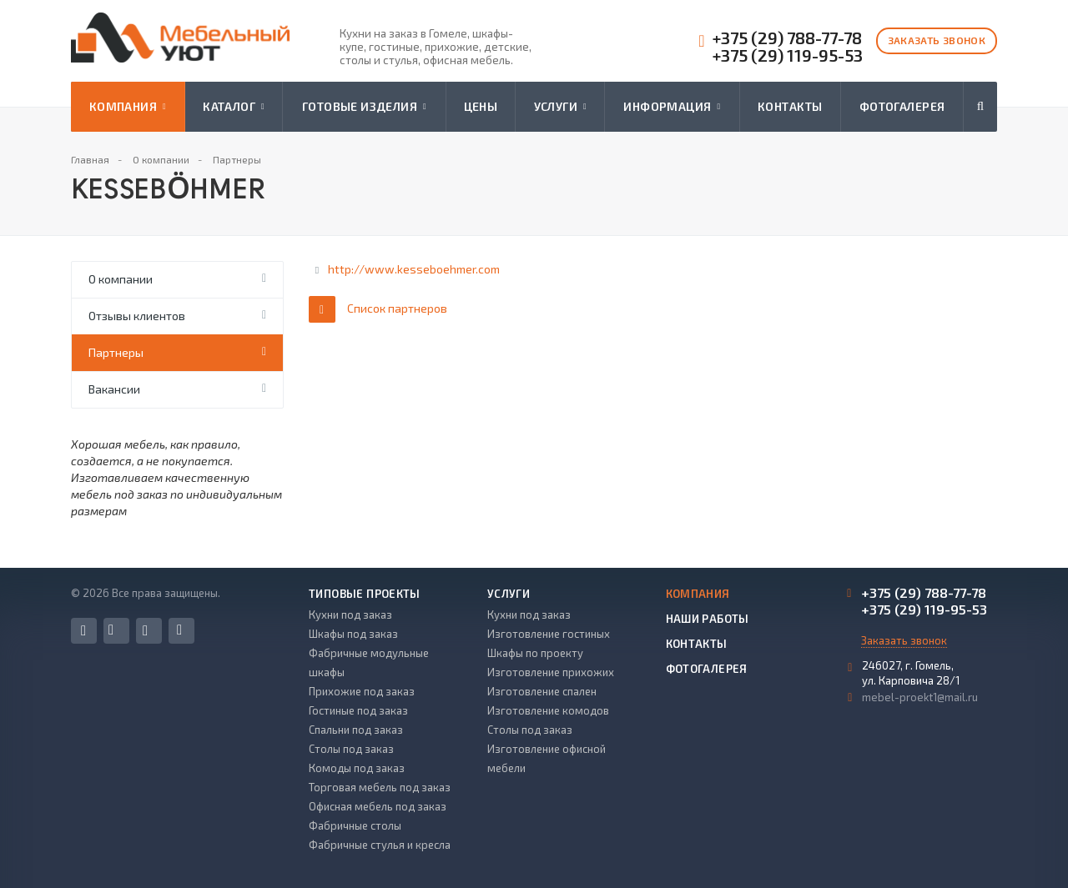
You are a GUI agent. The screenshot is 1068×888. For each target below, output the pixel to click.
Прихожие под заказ (362, 691)
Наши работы (707, 618)
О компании (120, 279)
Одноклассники (179, 630)
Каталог (233, 106)
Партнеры (116, 352)
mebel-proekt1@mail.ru (920, 697)
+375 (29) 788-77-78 (787, 38)
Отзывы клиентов (136, 316)
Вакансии (114, 389)
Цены (481, 106)
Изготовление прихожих (550, 672)
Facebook (83, 631)
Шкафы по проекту (535, 653)
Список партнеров (378, 309)
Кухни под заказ (350, 614)
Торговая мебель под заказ (380, 787)
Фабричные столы (355, 825)
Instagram (145, 631)
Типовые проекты (365, 593)
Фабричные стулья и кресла (380, 844)
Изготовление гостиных (548, 633)
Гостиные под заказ (358, 710)
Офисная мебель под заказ (377, 806)
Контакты (790, 106)
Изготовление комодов (548, 710)
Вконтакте (110, 630)
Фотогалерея (902, 106)
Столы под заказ (351, 748)
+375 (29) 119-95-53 (788, 55)
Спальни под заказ (356, 729)
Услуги (560, 106)
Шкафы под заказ (353, 633)
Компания (127, 106)
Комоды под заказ (357, 768)
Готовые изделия (364, 106)
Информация (671, 106)
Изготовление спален (542, 691)
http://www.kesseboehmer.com (414, 269)
